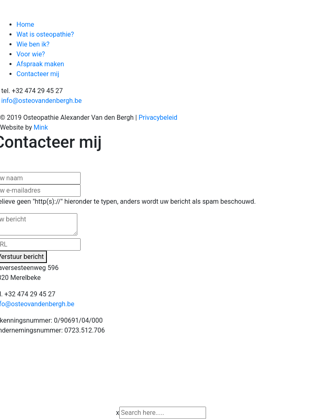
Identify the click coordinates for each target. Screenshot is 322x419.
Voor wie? (30, 54)
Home (25, 24)
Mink (41, 127)
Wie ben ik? (32, 44)
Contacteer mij (37, 74)
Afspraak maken (40, 64)
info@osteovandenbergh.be (41, 101)
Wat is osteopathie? (45, 34)
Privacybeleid (158, 117)
